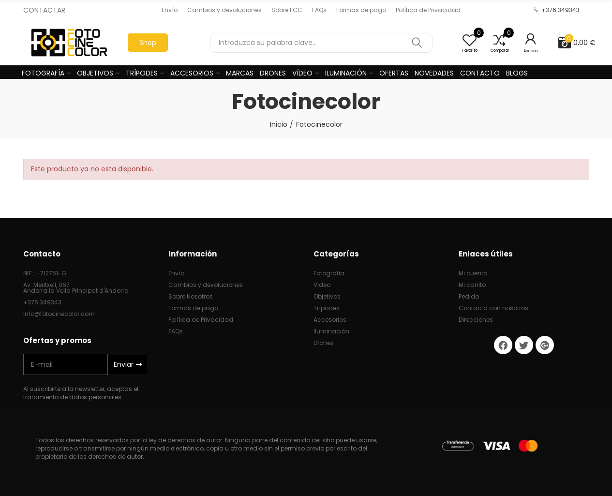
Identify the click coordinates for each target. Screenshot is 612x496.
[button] (170, 10)
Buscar (417, 43)
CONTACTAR (44, 10)
